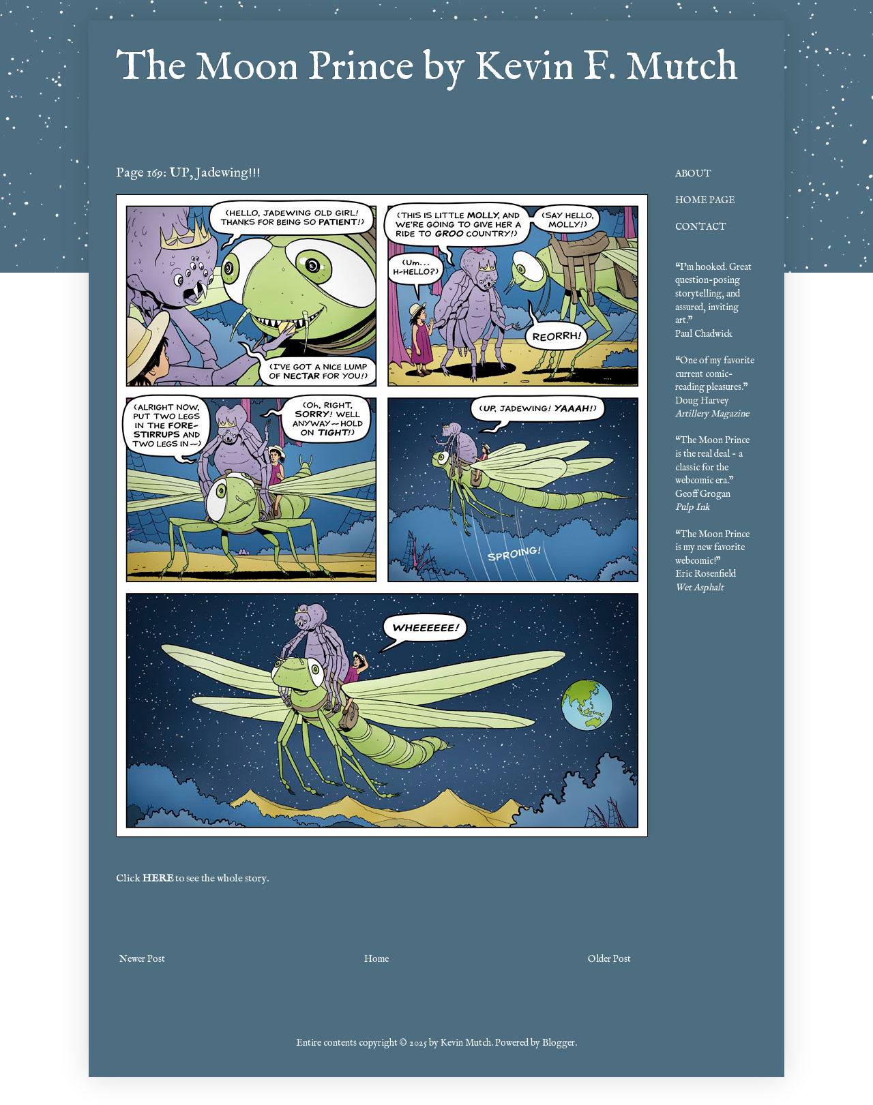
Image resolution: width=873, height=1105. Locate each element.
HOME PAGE (705, 200)
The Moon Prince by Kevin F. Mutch (427, 68)
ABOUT (693, 174)
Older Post (609, 959)
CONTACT (700, 227)
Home (376, 959)
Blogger (558, 1043)
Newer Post (142, 959)
